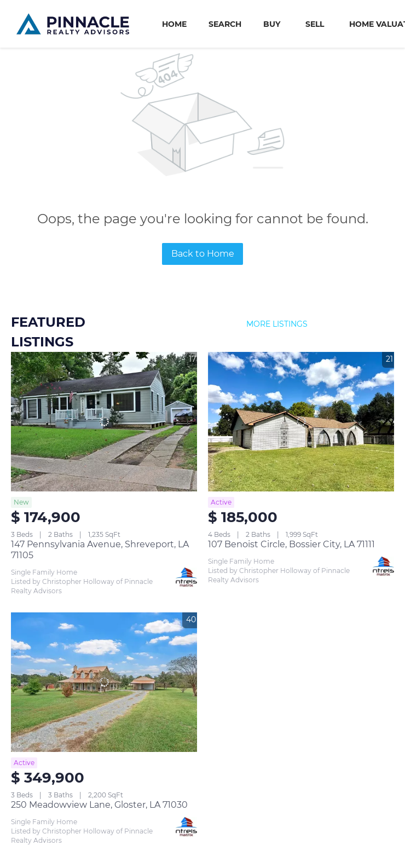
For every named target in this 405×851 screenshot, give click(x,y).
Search (225, 24)
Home (174, 24)
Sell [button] (314, 24)
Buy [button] (271, 24)
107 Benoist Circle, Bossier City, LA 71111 (291, 544)
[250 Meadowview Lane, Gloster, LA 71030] (104, 682)
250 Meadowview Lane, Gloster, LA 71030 (99, 805)
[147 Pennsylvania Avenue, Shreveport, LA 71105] (104, 421)
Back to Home (202, 253)
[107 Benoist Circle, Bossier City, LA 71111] (301, 421)
